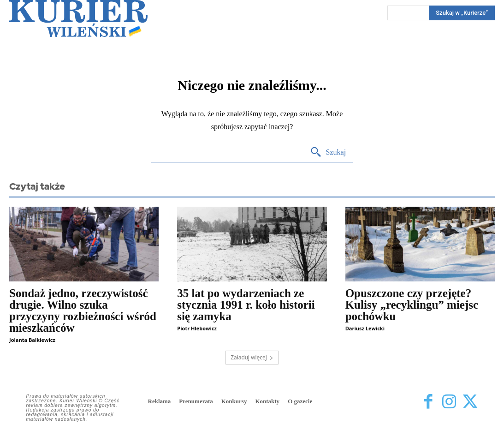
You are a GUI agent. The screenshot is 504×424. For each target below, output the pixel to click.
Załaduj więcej (252, 357)
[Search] (328, 152)
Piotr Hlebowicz (197, 328)
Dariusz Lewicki (365, 328)
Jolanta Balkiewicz (32, 339)
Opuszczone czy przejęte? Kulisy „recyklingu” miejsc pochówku (411, 304)
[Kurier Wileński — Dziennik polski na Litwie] (78, 18)
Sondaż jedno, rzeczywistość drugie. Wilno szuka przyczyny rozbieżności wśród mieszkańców (82, 310)
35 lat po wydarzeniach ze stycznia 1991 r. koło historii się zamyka (245, 304)
